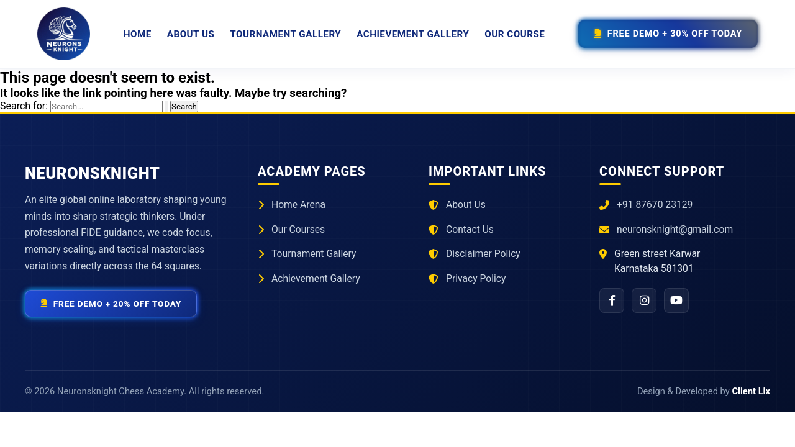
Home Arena (298, 204)
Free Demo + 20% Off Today (110, 304)
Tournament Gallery (285, 34)
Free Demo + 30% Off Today (668, 34)
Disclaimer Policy (483, 254)
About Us (191, 34)
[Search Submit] (166, 106)
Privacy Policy (476, 278)
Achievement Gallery (413, 34)
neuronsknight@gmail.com (675, 229)
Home (138, 34)
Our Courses (298, 229)
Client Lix (751, 391)
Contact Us (470, 229)
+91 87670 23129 (655, 204)
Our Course (514, 34)
